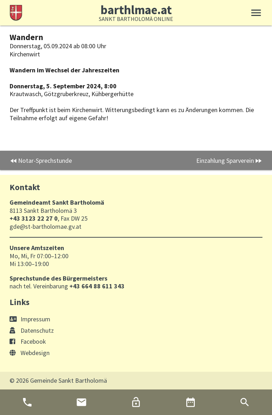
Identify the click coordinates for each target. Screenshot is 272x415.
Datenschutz (32, 330)
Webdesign (30, 353)
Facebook (28, 341)
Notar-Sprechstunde (45, 160)
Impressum (30, 319)
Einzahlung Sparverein (225, 160)
